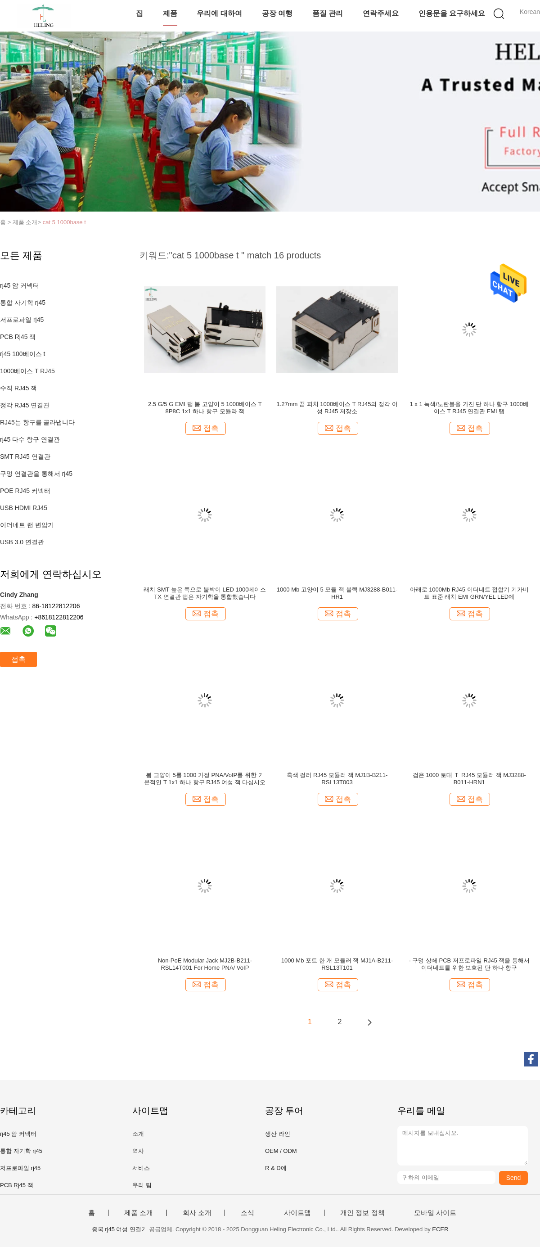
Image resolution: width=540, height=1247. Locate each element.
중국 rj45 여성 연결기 (120, 1229)
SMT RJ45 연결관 (25, 456)
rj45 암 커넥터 (19, 285)
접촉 (18, 659)
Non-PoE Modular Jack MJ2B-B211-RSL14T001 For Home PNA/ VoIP (205, 964)
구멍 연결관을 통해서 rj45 (36, 473)
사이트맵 (297, 1213)
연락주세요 (381, 13)
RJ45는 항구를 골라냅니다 (37, 422)
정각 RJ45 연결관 (25, 405)
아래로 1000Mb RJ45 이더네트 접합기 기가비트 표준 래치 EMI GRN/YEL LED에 (469, 593)
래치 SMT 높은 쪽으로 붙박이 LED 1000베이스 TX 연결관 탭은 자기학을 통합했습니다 (205, 593)
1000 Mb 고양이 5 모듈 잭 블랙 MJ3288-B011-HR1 (337, 593)
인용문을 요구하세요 (451, 13)
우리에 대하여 (219, 13)
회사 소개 (197, 1213)
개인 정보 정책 (362, 1213)
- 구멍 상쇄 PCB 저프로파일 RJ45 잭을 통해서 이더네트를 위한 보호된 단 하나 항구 (469, 964)
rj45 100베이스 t (22, 353)
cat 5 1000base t (64, 222)
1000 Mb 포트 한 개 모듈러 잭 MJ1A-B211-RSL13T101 (337, 964)
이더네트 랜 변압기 (27, 525)
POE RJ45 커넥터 (25, 490)
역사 (138, 1151)
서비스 (141, 1168)
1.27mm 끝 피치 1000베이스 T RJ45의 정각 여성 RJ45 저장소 (336, 408)
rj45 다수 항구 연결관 (30, 439)
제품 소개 (138, 1213)
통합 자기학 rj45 (22, 302)
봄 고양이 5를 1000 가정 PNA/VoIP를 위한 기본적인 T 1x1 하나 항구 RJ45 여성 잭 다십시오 (205, 779)
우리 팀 (142, 1185)
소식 (247, 1213)
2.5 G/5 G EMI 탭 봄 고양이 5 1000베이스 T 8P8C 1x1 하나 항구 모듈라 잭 (205, 408)
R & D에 (276, 1168)
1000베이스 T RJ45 (27, 371)
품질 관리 (327, 13)
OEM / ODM (281, 1151)
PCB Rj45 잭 (18, 336)
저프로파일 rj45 (22, 319)
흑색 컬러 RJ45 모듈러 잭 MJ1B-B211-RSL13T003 (337, 779)
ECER (440, 1229)
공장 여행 (277, 13)
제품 (170, 13)
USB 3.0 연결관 (22, 542)
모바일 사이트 (435, 1213)
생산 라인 (277, 1133)
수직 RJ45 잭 (18, 388)
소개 (138, 1133)
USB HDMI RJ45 (23, 507)
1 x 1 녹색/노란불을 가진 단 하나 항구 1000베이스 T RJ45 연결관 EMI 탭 (469, 408)
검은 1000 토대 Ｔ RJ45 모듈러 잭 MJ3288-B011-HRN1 (469, 779)
